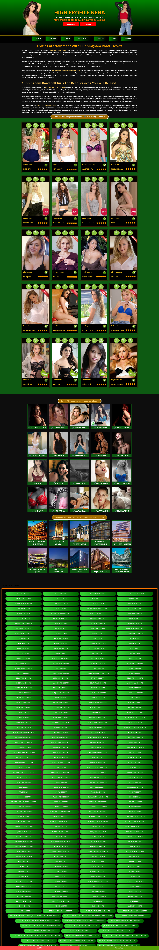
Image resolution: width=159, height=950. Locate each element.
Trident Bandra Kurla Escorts (135, 911)
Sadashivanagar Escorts (134, 827)
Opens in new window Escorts (61, 911)
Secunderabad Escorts (61, 708)
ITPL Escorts (23, 792)
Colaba (128, 39)
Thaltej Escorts (61, 609)
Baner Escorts (60, 861)
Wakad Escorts (135, 871)
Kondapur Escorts (98, 698)
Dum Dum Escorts (24, 638)
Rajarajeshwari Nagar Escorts (61, 822)
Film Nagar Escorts (60, 688)
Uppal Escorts (60, 698)
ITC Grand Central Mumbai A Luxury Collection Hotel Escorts (88, 916)
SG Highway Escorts (23, 609)
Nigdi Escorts (98, 886)
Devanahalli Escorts (98, 772)
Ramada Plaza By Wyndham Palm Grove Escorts (38, 946)
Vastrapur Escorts (135, 609)
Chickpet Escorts (60, 767)
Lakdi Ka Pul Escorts (61, 683)
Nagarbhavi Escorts (61, 817)
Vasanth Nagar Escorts (24, 841)
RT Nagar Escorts (98, 827)
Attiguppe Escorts (24, 747)
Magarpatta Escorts (24, 881)
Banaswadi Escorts (97, 747)
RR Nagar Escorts (61, 827)
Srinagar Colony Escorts (24, 718)
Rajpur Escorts (98, 668)
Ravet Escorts (135, 901)
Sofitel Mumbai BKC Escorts (133, 916)
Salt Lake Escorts (23, 673)
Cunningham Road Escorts (23, 772)
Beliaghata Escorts (23, 628)
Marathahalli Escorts (97, 812)
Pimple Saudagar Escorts (98, 881)
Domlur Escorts (23, 777)
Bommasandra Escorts (61, 762)
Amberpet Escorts (61, 728)
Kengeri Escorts (135, 797)
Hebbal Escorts (61, 782)
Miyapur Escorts (135, 688)
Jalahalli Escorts (60, 792)
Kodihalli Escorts (61, 802)
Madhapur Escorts (23, 698)
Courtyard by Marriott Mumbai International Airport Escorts (36, 936)
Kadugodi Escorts (24, 797)
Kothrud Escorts (98, 866)
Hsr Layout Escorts (97, 787)
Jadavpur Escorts (23, 648)
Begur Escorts (135, 752)
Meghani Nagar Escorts (135, 594)
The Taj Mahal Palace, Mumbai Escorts (82, 926)
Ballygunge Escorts (61, 618)
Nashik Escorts (24, 871)
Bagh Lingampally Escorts (135, 718)
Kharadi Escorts (60, 876)
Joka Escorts (135, 648)
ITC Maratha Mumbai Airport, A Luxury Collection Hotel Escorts (34, 916)
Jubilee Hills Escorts (98, 693)
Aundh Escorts (24, 861)
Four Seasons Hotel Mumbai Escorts (125, 921)
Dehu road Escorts (97, 891)
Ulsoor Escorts (98, 837)
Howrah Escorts (135, 643)
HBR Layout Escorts (23, 782)
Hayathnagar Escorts (60, 737)
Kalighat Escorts (23, 653)
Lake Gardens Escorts (60, 658)
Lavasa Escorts (24, 866)
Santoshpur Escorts (61, 673)
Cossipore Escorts (98, 633)
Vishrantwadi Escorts (97, 876)
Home (38, 39)
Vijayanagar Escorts (98, 841)
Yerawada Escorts (24, 896)
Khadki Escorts (98, 861)
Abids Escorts (23, 713)
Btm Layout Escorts (23, 767)
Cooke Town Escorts (135, 767)
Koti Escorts (135, 698)
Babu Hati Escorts (135, 614)
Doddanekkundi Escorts (135, 772)
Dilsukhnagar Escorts (98, 703)
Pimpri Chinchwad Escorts (98, 851)
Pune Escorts (135, 846)
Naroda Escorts (60, 599)
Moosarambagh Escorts (60, 742)
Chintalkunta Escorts (97, 728)
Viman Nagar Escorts (23, 856)
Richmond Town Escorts (23, 827)
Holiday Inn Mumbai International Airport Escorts (118, 946)
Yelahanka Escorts (60, 846)
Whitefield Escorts (135, 841)
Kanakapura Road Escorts (98, 797)
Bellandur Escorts (23, 757)
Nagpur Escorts (23, 911)
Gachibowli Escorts (135, 693)
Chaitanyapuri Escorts (23, 723)
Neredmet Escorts (61, 732)
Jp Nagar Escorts (135, 792)
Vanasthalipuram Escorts (98, 737)
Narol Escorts (98, 599)
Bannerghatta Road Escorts (24, 752)
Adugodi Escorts (135, 742)
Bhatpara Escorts (98, 628)
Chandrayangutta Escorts (98, 723)
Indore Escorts (61, 906)
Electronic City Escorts (61, 777)
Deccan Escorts (135, 891)
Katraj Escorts (135, 861)
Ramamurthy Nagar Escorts (98, 822)
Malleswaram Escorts (23, 812)
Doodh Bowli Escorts (60, 723)
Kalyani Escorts (61, 653)
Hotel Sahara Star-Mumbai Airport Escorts (82, 936)
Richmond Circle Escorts (135, 822)
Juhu (115, 39)
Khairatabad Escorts (98, 683)
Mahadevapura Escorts (98, 807)
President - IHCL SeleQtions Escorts (116, 931)
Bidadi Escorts (98, 757)
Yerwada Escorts (60, 856)
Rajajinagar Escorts (23, 822)
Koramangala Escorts (98, 802)
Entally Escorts (98, 638)
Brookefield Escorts (135, 762)
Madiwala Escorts (61, 807)
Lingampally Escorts (135, 683)
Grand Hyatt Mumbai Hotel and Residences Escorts (41, 926)
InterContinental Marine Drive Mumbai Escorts (117, 941)
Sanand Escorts (98, 604)
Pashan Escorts (61, 871)
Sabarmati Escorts (61, 604)
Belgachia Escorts (98, 623)
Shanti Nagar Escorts (60, 832)
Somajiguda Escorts (23, 703)
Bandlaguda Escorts (61, 718)
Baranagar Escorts (135, 618)
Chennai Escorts (23, 906)
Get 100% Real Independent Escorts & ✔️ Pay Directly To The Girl (79, 117)
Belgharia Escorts (135, 623)
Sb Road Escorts (135, 876)
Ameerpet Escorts (135, 703)
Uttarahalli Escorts (135, 837)
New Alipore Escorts (61, 663)
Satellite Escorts (135, 604)
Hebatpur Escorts (24, 594)
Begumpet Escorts (98, 688)
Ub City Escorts (61, 837)
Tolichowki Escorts (98, 713)
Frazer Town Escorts (98, 777)
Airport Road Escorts (60, 901)
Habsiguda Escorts (135, 732)
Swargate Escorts (61, 891)
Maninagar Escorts (97, 594)
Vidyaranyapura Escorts (60, 841)
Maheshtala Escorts (24, 663)
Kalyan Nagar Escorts (60, 797)
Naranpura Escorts (23, 599)
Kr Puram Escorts (135, 802)
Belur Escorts (60, 628)
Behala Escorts (61, 623)
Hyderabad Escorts (23, 683)
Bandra (101, 39)
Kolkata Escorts (23, 614)
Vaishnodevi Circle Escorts (97, 609)
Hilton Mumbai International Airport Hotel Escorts (84, 921)
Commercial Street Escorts (98, 767)
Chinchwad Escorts (23, 891)
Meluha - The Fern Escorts (78, 946)
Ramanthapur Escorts (23, 737)
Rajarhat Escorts (60, 668)
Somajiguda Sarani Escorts (23, 732)
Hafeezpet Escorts (135, 723)
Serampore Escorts (23, 678)
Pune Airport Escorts (60, 851)
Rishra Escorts (135, 668)
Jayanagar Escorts (98, 792)
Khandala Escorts (61, 866)
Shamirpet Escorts (23, 708)
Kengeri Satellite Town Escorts (23, 802)
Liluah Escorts (135, 658)
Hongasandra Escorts (98, 782)
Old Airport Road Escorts (135, 817)
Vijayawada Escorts (23, 886)
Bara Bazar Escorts (97, 618)
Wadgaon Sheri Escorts (135, 881)
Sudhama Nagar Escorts (135, 832)
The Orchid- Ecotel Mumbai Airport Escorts (77, 941)
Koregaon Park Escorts (98, 871)
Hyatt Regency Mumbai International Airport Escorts (38, 921)
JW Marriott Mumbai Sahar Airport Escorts (120, 926)
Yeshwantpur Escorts (97, 846)
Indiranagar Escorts (135, 787)
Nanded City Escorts (98, 896)
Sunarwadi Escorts (23, 901)
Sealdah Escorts (135, 673)
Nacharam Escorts (98, 732)
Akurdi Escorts (135, 886)
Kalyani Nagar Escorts (135, 851)
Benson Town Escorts (60, 757)
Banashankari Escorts (60, 747)
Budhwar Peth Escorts (61, 896)
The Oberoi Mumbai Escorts (79, 931)
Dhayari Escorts (135, 856)
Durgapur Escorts (61, 638)
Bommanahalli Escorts (24, 762)
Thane (67, 39)
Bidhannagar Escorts (23, 633)
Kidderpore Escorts (23, 658)
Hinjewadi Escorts (98, 856)
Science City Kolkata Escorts (98, 673)
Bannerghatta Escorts (135, 747)
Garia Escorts (135, 638)
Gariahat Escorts (23, 643)
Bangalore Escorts (97, 742)
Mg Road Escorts (23, 817)
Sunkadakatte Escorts (23, 837)
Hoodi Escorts (135, 782)
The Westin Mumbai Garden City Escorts (39, 941)
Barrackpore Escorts (23, 623)
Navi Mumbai (83, 39)
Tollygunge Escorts (135, 678)
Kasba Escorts (97, 653)
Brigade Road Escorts (97, 762)
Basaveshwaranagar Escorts (98, 752)
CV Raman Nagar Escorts (60, 772)
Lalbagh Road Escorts (23, 807)
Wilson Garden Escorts (24, 846)
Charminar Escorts (23, 728)
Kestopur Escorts (135, 653)
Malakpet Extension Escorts (135, 728)
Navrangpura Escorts (134, 599)
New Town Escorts (98, 663)
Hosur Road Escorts (61, 787)
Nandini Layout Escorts (98, 817)
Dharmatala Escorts (135, 633)
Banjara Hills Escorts (60, 693)
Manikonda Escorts (98, 708)
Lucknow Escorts (135, 906)
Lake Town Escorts (98, 658)
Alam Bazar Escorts (98, 614)
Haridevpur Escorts (60, 643)
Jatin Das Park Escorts (60, 648)
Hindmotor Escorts (98, 643)
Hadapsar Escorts (24, 851)
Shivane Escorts (61, 886)
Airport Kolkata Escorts (60, 614)
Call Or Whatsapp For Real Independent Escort (79, 401)
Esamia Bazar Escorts (23, 742)
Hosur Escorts (23, 787)
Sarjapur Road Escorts (23, 832)
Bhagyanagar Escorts (97, 718)
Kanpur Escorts (98, 906)
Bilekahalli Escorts (134, 757)
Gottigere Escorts (135, 777)
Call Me (88, 24)
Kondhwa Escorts (135, 866)
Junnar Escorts (61, 881)
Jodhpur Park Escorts (97, 648)
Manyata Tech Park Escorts (60, 812)
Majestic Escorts (134, 807)
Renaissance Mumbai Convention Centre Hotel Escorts (125, 936)
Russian (53, 39)
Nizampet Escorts (135, 708)
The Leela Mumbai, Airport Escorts (42, 931)
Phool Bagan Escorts (23, 668)
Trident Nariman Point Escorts (98, 911)
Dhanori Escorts (23, 876)
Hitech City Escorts (60, 703)
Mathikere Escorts (135, 812)
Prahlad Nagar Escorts (24, 604)
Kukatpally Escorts (23, 693)
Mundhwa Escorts (135, 896)
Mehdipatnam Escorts (23, 688)
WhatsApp (71, 24)
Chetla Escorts (61, 633)
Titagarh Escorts (98, 678)
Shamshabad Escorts (61, 713)
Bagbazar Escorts (24, 618)
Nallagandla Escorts (135, 713)
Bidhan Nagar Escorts (135, 628)
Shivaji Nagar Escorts (98, 832)
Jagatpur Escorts (60, 594)
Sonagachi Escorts (60, 678)
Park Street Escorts (135, 663)
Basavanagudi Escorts (60, 752)
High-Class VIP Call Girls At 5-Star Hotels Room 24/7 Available (79, 517)
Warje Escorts (97, 901)
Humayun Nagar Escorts (134, 737)
